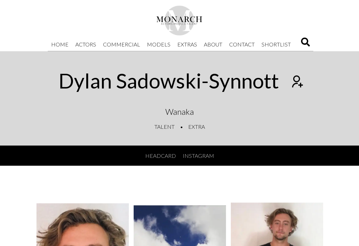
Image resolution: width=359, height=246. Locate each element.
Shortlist (276, 44)
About (213, 44)
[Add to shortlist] (296, 82)
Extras (187, 44)
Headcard (160, 155)
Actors (85, 44)
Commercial (121, 44)
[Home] (179, 20)
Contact (242, 44)
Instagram (198, 155)
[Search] (305, 44)
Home (60, 44)
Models (158, 44)
